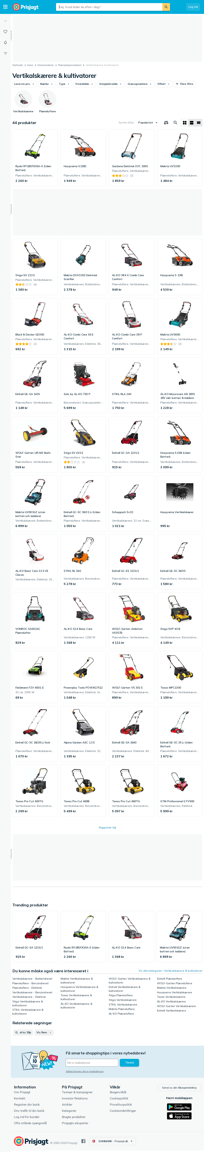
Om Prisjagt (22, 1093)
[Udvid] (5, 21)
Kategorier (69, 1112)
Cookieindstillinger (123, 1112)
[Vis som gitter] (184, 122)
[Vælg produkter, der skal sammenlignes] (166, 123)
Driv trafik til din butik (29, 1112)
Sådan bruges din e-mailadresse (85, 1071)
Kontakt (19, 1099)
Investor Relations (75, 1099)
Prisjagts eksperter (75, 1124)
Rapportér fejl (107, 827)
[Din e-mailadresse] (92, 1063)
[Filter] (5, 53)
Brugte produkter (73, 1118)
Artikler (67, 1106)
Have (30, 65)
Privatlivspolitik (121, 1106)
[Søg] (166, 7)
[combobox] (109, 7)
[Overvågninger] (5, 42)
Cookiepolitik (119, 1099)
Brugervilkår (118, 1093)
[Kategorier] (5, 7)
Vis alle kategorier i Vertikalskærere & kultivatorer (170, 970)
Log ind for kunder (26, 1118)
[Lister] (5, 32)
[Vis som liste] (191, 122)
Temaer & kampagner (77, 1093)
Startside (17, 65)
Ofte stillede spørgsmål (30, 1124)
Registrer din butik (27, 1106)
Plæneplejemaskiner (70, 65)
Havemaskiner (45, 65)
